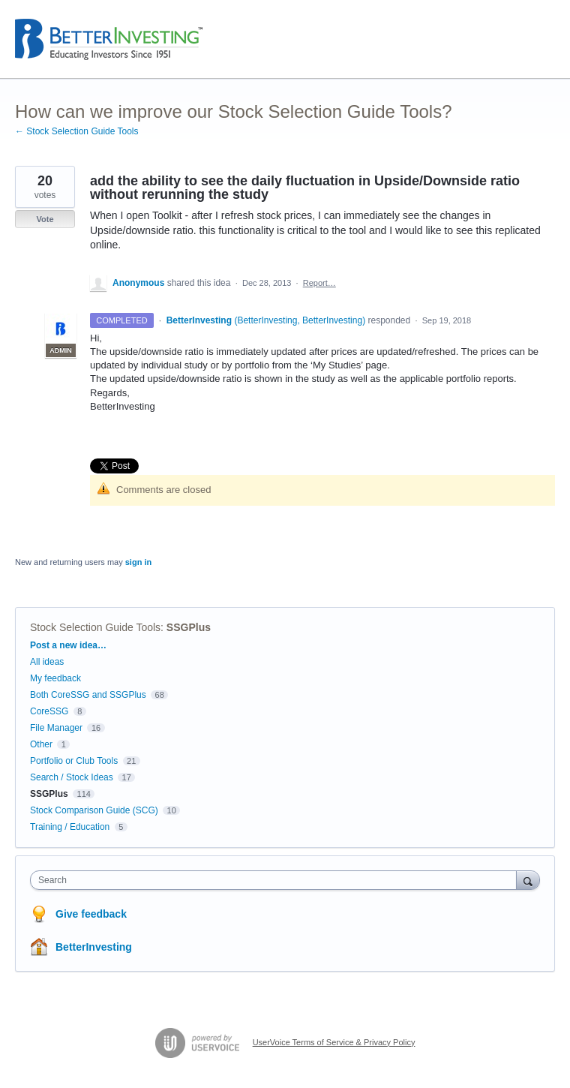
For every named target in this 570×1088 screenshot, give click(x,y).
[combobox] (277, 880)
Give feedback (91, 914)
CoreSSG (49, 711)
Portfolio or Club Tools (74, 761)
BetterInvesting (94, 947)
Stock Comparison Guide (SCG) (94, 810)
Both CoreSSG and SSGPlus (88, 695)
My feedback (55, 678)
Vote (44, 219)
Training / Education (70, 827)
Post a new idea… (68, 645)
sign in (138, 562)
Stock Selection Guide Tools (95, 627)
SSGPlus (188, 627)
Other (41, 744)
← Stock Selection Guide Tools (77, 131)
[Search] (528, 879)
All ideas (47, 662)
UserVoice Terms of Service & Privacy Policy (334, 1042)
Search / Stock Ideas (71, 777)
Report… (319, 282)
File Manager (56, 728)
